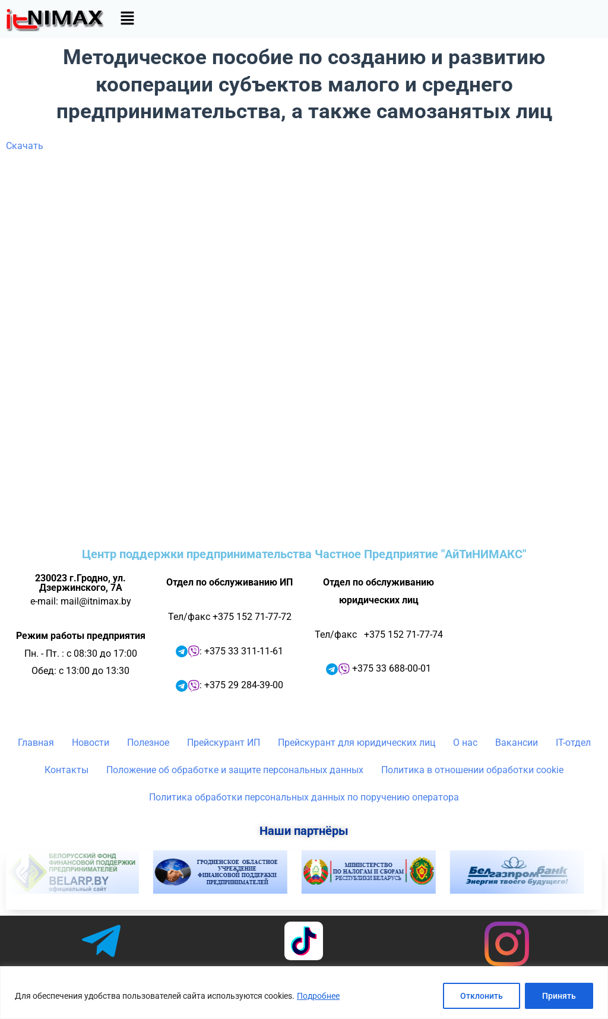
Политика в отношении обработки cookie (472, 770)
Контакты (66, 770)
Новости (90, 742)
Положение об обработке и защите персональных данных (234, 770)
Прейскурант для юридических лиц (356, 742)
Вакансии (516, 742)
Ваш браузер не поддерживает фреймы (304, 345)
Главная (36, 742)
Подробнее (318, 996)
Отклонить (481, 996)
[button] (127, 19)
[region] (304, 992)
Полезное (148, 742)
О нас (465, 742)
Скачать (24, 145)
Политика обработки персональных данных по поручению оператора (304, 797)
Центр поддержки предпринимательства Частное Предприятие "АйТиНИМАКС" (304, 554)
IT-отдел (573, 742)
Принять (559, 996)
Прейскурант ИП (223, 742)
